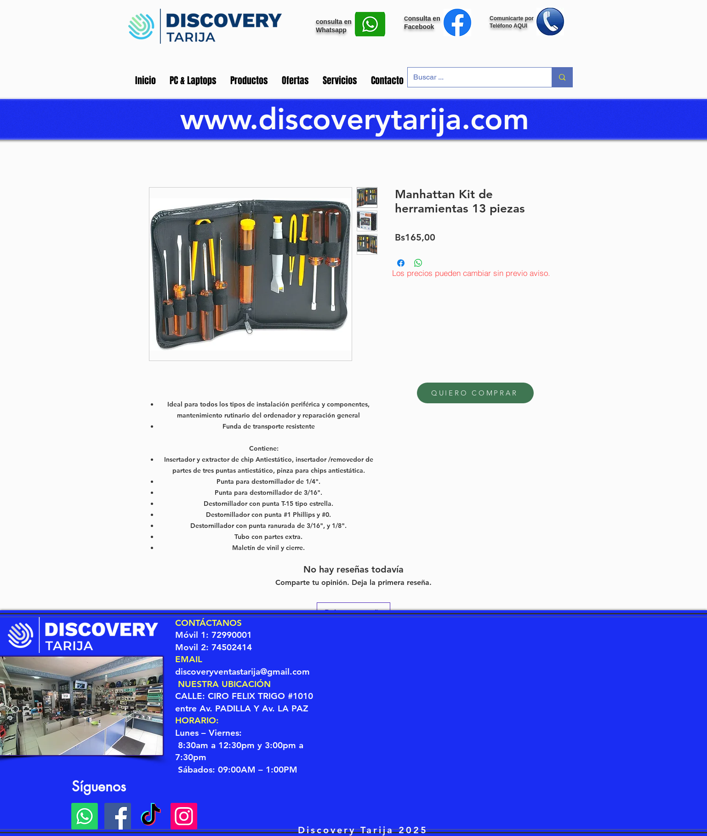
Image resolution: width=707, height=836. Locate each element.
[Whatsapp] (84, 816)
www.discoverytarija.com (354, 119)
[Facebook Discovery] (117, 816)
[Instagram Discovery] (184, 816)
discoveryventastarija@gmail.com (242, 671)
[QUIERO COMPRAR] (475, 393)
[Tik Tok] (150, 816)
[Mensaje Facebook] (457, 22)
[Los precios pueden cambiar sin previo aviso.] (471, 272)
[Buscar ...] (472, 77)
